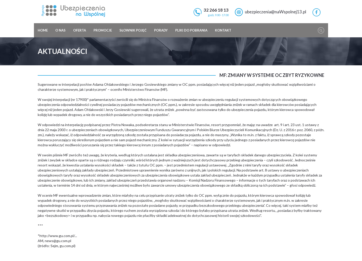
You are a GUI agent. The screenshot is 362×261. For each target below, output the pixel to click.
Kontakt (223, 30)
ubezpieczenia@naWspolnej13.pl (275, 11)
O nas (60, 30)
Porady (161, 30)
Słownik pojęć (133, 30)
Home (43, 30)
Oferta (79, 30)
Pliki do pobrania (191, 30)
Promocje (103, 30)
